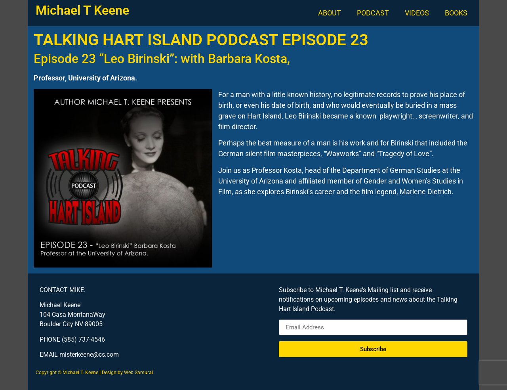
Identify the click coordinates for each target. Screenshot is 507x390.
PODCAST (373, 13)
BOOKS (456, 13)
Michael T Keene (82, 10)
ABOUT (329, 13)
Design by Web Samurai (127, 372)
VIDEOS (417, 13)
